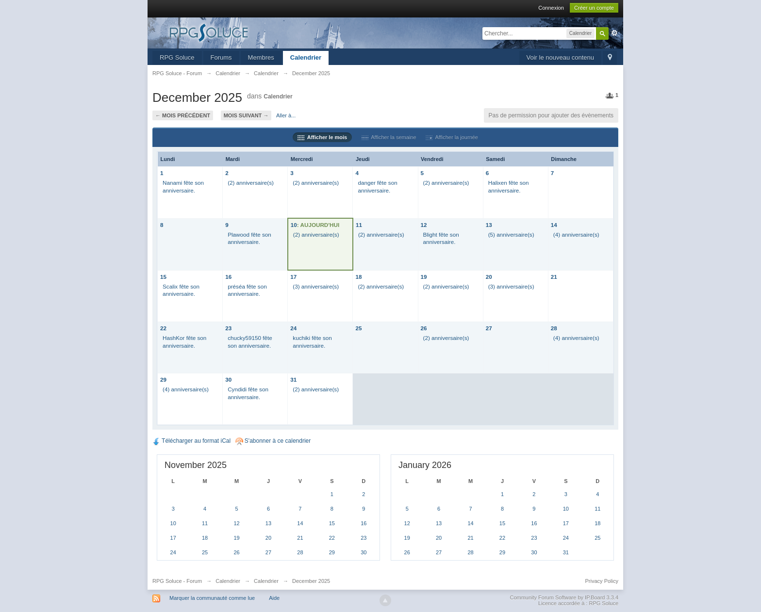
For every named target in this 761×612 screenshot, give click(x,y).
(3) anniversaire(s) (316, 286)
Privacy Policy (601, 581)
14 (554, 225)
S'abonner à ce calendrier (273, 440)
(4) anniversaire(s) (576, 234)
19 (424, 277)
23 (228, 328)
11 (359, 225)
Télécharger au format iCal (191, 440)
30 (228, 379)
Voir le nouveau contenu (561, 57)
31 (293, 379)
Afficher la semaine (389, 137)
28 (554, 328)
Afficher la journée (452, 137)
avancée (614, 33)
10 (294, 225)
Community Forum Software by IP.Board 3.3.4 (564, 597)
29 (163, 379)
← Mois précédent (182, 115)
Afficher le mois (322, 137)
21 (554, 277)
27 (489, 328)
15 (163, 277)
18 (358, 277)
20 (489, 277)
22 (163, 328)
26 (424, 328)
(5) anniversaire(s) (511, 234)
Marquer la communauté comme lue (212, 598)
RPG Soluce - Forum (177, 581)
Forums (221, 57)
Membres (261, 57)
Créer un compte (594, 8)
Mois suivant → (246, 115)
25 (358, 328)
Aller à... (286, 115)
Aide (274, 598)
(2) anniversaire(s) (251, 182)
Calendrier (305, 57)
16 (228, 277)
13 (489, 225)
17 (293, 277)
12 (424, 225)
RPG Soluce (177, 57)
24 (293, 328)
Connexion (551, 8)
